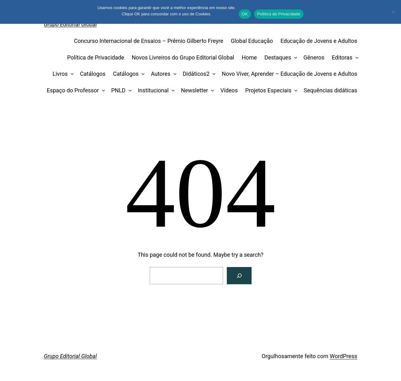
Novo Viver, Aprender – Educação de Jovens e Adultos (289, 73)
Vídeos (229, 90)
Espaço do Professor (73, 90)
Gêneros (314, 57)
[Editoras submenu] (355, 57)
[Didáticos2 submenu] (212, 74)
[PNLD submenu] (128, 90)
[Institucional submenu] (172, 90)
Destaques (277, 57)
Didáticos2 (196, 73)
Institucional (153, 90)
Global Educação (252, 41)
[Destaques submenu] (294, 57)
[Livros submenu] (71, 74)
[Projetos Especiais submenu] (294, 90)
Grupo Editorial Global (70, 24)
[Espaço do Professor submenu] (102, 90)
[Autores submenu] (173, 74)
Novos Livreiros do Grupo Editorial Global (183, 57)
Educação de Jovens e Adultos (318, 41)
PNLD (118, 90)
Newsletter (194, 90)
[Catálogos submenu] (141, 74)
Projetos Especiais (268, 90)
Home (249, 57)
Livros (60, 73)
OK (245, 14)
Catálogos (93, 73)
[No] (393, 12)
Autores (160, 73)
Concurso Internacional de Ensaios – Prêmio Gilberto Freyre (148, 41)
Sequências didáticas (330, 90)
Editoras (342, 57)
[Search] (239, 275)
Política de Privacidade (95, 57)
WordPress (343, 356)
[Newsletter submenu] (211, 90)
